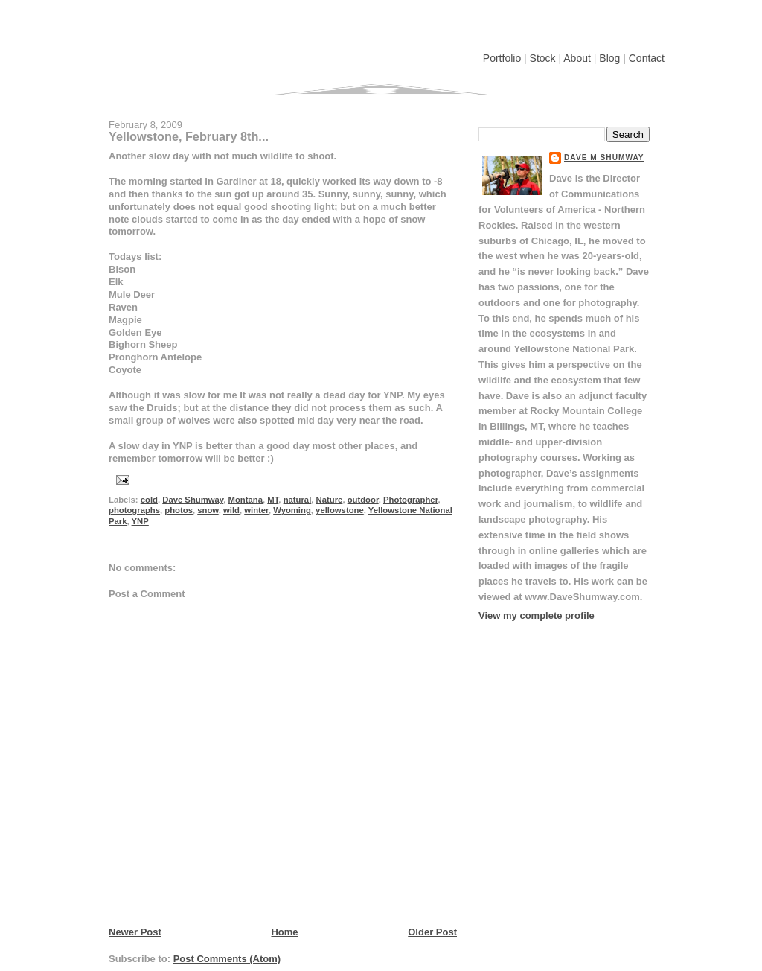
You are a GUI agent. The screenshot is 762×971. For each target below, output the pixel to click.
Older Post (432, 931)
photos (178, 510)
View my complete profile (536, 615)
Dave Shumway (192, 499)
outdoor (363, 499)
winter (256, 510)
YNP (140, 521)
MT (272, 499)
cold (149, 499)
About (577, 58)
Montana (245, 499)
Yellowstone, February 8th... (189, 136)
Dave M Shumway (604, 157)
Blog (609, 58)
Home (284, 931)
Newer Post (135, 931)
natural (298, 499)
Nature (329, 499)
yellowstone (340, 510)
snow (207, 510)
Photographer (410, 499)
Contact (647, 58)
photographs (134, 510)
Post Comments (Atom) (227, 958)
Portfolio (502, 58)
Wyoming (292, 510)
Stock (543, 58)
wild (231, 510)
